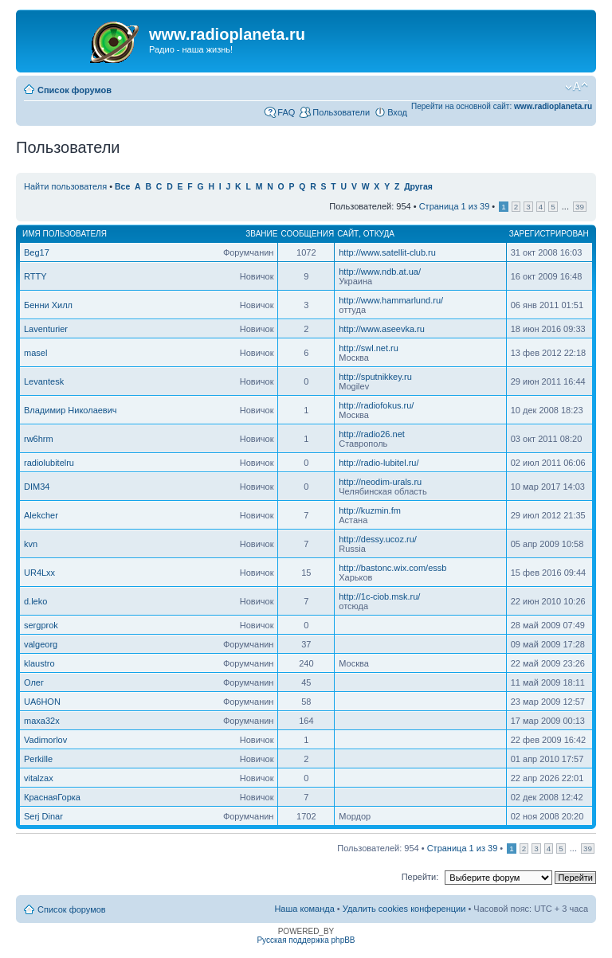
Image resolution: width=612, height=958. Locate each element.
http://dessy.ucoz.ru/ (378, 539)
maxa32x (42, 720)
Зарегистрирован (549, 233)
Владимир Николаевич (70, 410)
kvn (30, 544)
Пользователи (341, 112)
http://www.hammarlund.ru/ (391, 300)
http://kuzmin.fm (370, 510)
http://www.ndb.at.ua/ (380, 271)
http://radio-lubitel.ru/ (378, 462)
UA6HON (42, 701)
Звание (261, 233)
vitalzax (38, 778)
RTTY (35, 276)
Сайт (348, 233)
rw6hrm (38, 439)
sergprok (41, 625)
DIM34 (36, 486)
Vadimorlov (45, 740)
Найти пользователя (65, 186)
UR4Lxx (39, 572)
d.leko (35, 601)
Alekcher (41, 515)
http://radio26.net (372, 434)
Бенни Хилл (48, 305)
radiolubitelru (49, 462)
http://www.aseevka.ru (382, 329)
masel (35, 353)
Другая (418, 186)
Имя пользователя (64, 233)
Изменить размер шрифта (576, 87)
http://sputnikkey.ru (375, 376)
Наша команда (304, 908)
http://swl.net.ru (368, 348)
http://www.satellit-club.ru (387, 252)
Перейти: (420, 877)
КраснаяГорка (52, 797)
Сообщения (307, 233)
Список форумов (74, 90)
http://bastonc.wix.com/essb (392, 568)
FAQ (286, 112)
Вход (397, 112)
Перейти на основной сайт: (501, 106)
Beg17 (36, 252)
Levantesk (44, 381)
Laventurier (46, 329)
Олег (34, 682)
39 (579, 206)
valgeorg (40, 644)
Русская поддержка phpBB (306, 940)
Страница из (454, 206)
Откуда (378, 233)
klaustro (39, 663)
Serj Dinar (43, 816)
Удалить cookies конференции (404, 908)
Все (122, 186)
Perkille (38, 759)
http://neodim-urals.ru (380, 482)
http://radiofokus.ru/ (376, 405)
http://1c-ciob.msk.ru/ (379, 596)
